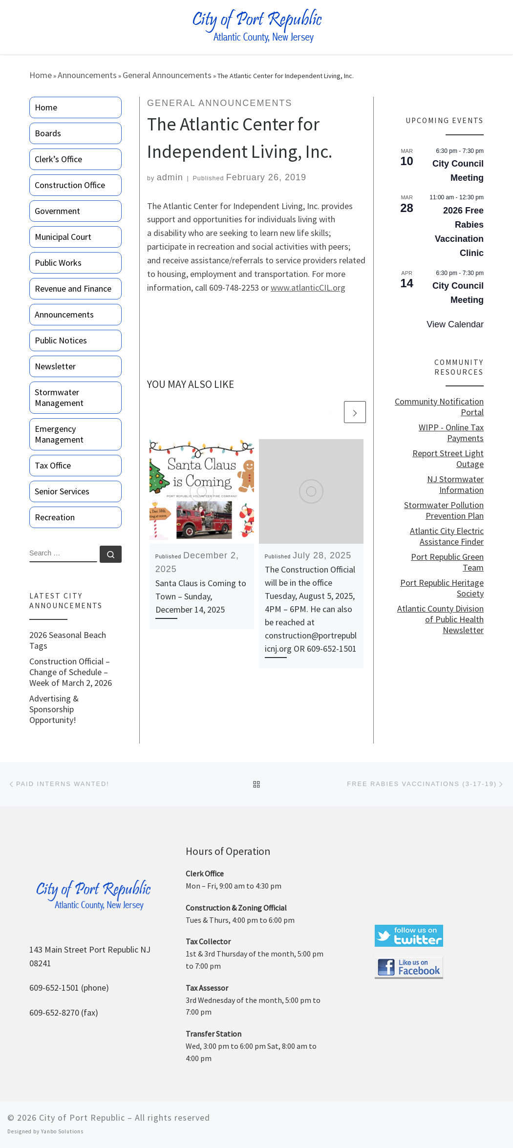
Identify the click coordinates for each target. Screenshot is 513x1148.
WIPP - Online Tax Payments (451, 433)
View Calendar (455, 324)
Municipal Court (63, 236)
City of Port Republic (82, 1117)
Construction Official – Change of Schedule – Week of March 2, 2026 (70, 672)
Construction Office (70, 185)
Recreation (55, 517)
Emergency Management (59, 434)
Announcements (87, 75)
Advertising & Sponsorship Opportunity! (54, 709)
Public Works (58, 262)
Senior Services (62, 491)
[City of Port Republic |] (257, 26)
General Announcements (167, 75)
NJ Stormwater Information (455, 484)
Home (40, 75)
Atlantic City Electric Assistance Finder (447, 536)
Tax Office (53, 465)
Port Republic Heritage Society (442, 588)
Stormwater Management (59, 397)
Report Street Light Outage (448, 458)
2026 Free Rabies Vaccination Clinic (459, 232)
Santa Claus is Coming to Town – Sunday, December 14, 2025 (200, 596)
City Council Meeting (458, 171)
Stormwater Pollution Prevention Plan (444, 510)
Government (57, 210)
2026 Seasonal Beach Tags (67, 640)
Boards (48, 133)
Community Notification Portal (439, 407)
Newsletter (55, 366)
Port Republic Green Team (447, 562)
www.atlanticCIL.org (308, 287)
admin (170, 177)
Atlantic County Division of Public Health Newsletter (440, 619)
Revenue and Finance (73, 288)
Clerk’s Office (58, 159)
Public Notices (61, 340)
